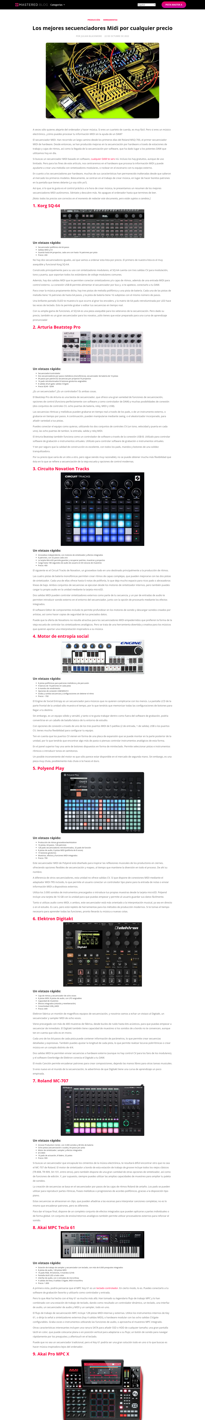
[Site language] (147, 4)
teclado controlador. (107, 1288)
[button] (58, 5)
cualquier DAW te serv (103, 158)
